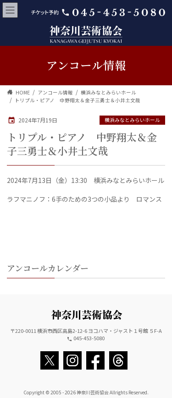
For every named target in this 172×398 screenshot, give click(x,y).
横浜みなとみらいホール (132, 119)
